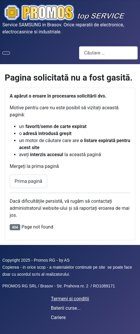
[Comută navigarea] (6, 53)
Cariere (58, 317)
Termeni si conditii (70, 298)
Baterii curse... (66, 308)
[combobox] (108, 52)
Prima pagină (28, 181)
